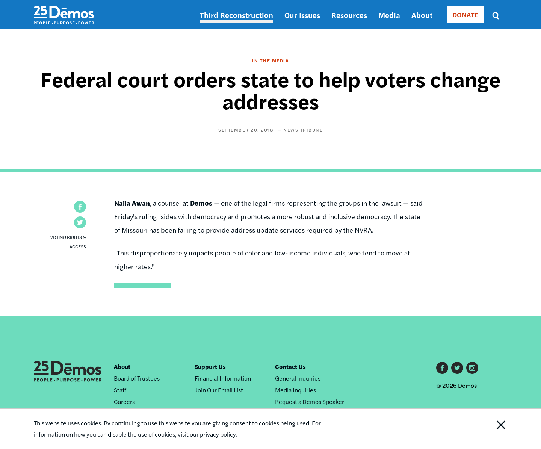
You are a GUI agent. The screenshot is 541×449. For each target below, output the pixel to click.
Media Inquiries (295, 390)
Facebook (442, 368)
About (421, 14)
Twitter (457, 368)
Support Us (210, 366)
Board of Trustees (137, 378)
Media (389, 14)
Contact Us (290, 366)
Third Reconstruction (236, 14)
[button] (80, 207)
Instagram (472, 368)
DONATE (465, 14)
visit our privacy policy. (207, 434)
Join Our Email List (219, 390)
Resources (349, 14)
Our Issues (302, 14)
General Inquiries (297, 378)
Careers (124, 401)
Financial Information (223, 378)
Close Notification (491, 429)
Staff (120, 390)
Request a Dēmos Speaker (309, 401)
